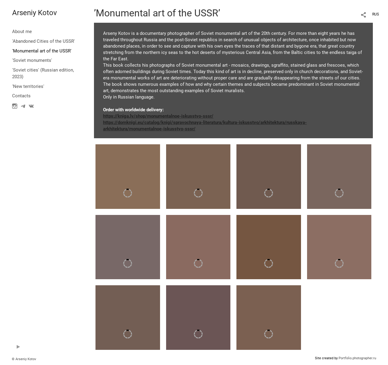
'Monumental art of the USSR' (42, 51)
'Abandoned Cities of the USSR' (43, 41)
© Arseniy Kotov (24, 359)
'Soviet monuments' (32, 60)
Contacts (21, 96)
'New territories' (28, 86)
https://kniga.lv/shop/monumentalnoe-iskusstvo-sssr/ (158, 116)
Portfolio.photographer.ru (357, 358)
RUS (375, 14)
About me (22, 31)
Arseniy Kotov (34, 12)
